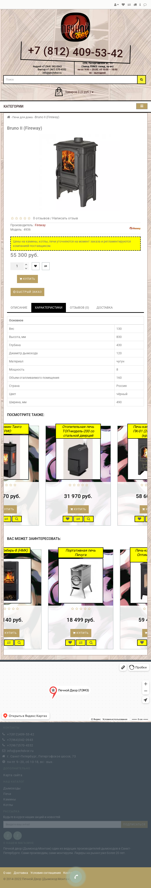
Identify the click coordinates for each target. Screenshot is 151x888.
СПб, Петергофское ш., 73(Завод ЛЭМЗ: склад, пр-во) (97, 65)
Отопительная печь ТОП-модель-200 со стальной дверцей (103, 431)
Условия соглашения (45, 873)
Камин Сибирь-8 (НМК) (33, 550)
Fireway (40, 225)
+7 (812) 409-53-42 (75, 52)
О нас (7, 873)
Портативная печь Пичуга (105, 552)
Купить (27, 278)
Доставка (21, 873)
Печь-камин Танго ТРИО (31, 429)
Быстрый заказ (27, 291)
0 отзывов (40, 218)
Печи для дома (22, 117)
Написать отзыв (65, 218)
